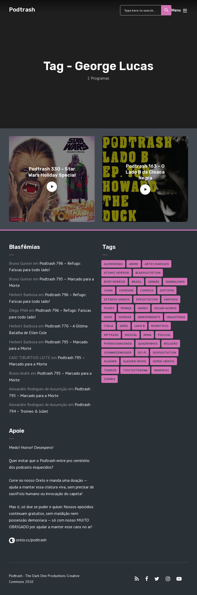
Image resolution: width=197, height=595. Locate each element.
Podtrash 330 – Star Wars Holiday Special (52, 172)
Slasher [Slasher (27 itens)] (110, 361)
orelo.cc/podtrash (30, 539)
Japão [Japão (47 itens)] (124, 326)
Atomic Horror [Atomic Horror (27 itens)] (116, 273)
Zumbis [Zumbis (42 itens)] (109, 379)
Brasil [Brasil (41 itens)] (137, 282)
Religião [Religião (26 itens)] (171, 343)
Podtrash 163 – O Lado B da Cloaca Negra (145, 172)
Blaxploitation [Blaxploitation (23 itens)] (147, 273)
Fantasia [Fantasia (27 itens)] (171, 299)
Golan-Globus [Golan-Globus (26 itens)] (165, 308)
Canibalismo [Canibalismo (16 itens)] (175, 282)
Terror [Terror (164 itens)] (110, 370)
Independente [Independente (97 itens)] (149, 317)
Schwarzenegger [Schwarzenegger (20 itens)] (117, 352)
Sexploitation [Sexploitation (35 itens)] (164, 352)
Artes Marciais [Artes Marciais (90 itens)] (157, 264)
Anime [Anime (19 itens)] (133, 264)
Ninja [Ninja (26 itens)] (147, 335)
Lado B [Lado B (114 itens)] (139, 326)
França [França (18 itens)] (126, 308)
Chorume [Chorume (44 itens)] (126, 290)
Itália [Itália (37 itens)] (108, 326)
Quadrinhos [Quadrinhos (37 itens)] (147, 343)
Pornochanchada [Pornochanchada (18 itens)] (118, 343)
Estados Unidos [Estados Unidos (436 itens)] (117, 299)
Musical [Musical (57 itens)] (131, 335)
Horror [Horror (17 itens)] (125, 317)
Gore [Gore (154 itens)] (108, 317)
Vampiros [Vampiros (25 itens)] (161, 370)
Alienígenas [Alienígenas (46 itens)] (113, 264)
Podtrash (22, 9)
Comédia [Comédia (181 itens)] (146, 290)
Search (166, 10)
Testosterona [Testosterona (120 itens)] (135, 370)
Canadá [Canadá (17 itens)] (153, 282)
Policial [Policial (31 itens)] (164, 335)
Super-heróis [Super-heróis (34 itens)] (163, 361)
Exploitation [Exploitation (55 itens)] (146, 299)
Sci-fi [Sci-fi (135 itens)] (142, 352)
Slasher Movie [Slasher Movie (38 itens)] (134, 361)
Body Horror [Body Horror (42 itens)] (114, 282)
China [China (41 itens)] (108, 290)
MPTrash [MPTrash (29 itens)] (111, 335)
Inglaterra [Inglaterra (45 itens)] (176, 317)
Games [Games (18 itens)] (143, 308)
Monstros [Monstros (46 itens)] (159, 326)
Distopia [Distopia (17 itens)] (167, 290)
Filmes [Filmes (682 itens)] (109, 308)
